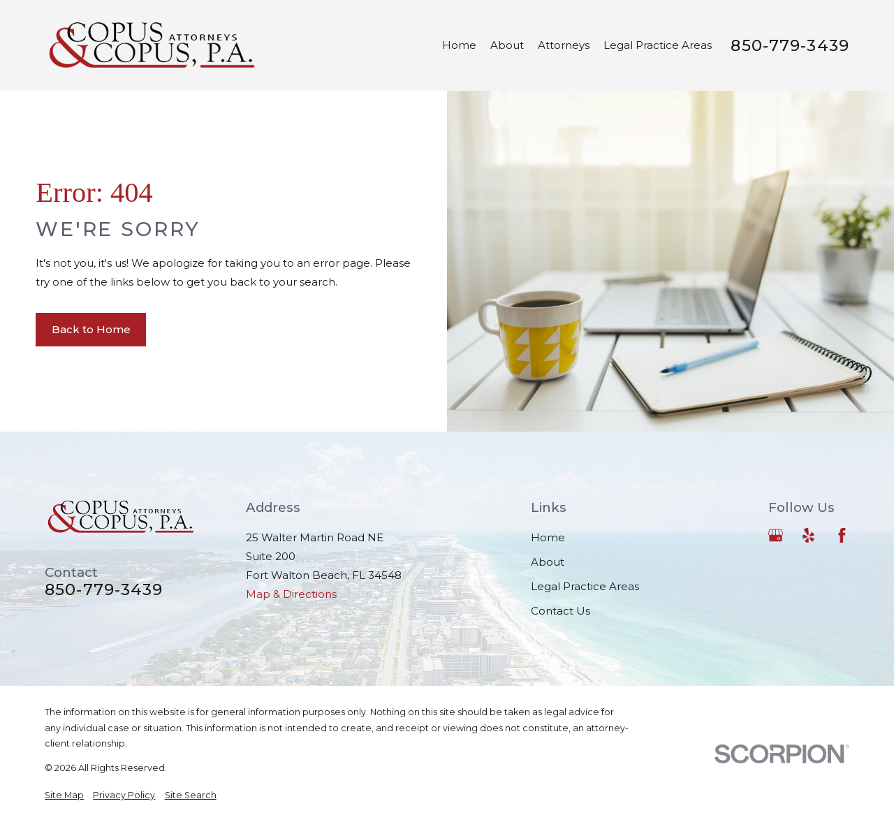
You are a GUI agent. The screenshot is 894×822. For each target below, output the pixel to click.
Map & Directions (291, 594)
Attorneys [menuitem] (563, 45)
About (547, 561)
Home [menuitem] (459, 45)
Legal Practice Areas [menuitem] (657, 45)
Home (548, 537)
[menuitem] (64, 796)
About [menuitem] (507, 45)
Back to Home (91, 329)
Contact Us (560, 610)
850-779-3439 (790, 46)
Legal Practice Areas (585, 586)
